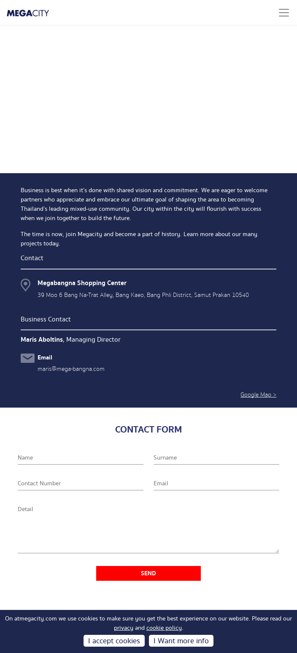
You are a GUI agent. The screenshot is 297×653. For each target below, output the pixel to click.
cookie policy (164, 628)
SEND (148, 573)
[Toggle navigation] (284, 12)
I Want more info (181, 641)
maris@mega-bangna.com (71, 369)
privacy (123, 628)
